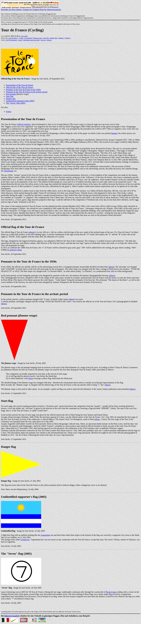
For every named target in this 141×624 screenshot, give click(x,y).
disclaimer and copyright (31, 40)
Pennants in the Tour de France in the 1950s (23, 90)
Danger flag (10, 99)
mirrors (49, 40)
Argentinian (45, 535)
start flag (46, 38)
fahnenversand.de (11, 616)
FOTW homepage (11, 40)
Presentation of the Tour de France (19, 85)
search (20, 40)
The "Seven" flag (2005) (15, 103)
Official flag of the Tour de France (19, 87)
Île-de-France (111, 592)
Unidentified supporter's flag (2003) (20, 101)
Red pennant (11, 94)
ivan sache (24, 36)
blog (14, 250)
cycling (21, 38)
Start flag (9, 96)
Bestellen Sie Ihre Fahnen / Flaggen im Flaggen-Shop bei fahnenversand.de (31, 9)
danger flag (53, 38)
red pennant (28, 38)
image (114, 133)
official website (24, 124)
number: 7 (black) (64, 38)
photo (32, 232)
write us (43, 40)
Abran (30, 378)
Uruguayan (25, 540)
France (8, 111)
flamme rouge (37, 38)
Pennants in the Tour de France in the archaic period (26, 92)
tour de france (12, 38)
